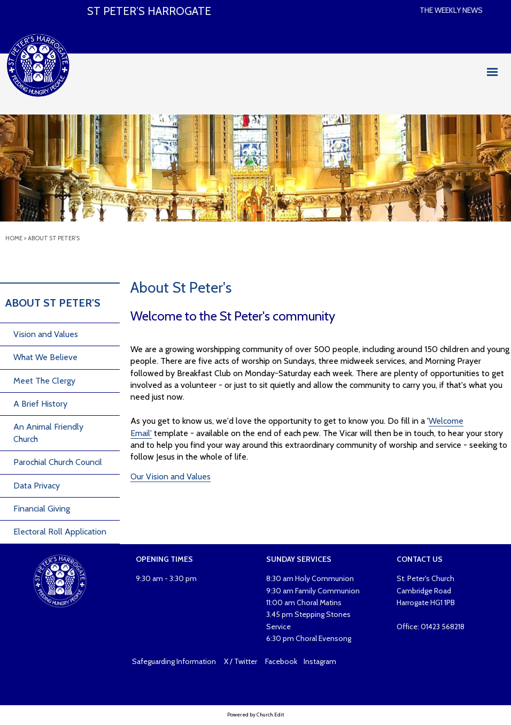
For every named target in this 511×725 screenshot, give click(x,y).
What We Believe (45, 357)
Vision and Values (45, 334)
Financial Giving (41, 508)
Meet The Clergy (44, 381)
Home (13, 238)
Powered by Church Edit (255, 715)
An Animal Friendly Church (48, 433)
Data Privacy (36, 485)
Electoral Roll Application (59, 531)
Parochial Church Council (57, 462)
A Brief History (40, 404)
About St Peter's (54, 238)
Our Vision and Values (170, 476)
